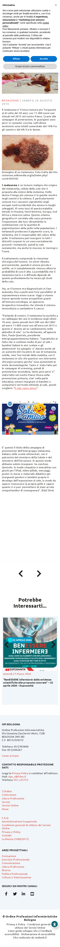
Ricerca (6, 870)
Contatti (7, 835)
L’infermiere (9, 794)
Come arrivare (10, 755)
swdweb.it (41, 937)
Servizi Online (10, 805)
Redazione (10, 100)
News (5, 808)
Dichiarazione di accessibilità (38, 934)
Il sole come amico (25, 388)
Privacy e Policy (11, 831)
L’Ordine (7, 791)
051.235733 (21, 779)
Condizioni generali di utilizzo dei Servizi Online (34, 926)
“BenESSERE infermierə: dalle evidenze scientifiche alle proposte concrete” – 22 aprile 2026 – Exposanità (28, 682)
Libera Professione (13, 798)
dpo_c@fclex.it (17, 776)
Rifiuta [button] (16, 58)
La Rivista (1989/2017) (15, 838)
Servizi (6, 801)
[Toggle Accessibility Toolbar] (54, 924)
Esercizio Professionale (16, 859)
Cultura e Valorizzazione (16, 877)
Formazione (9, 855)
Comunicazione (11, 862)
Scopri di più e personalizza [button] (30, 66)
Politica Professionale (15, 873)
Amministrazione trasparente (19, 821)
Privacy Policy (20, 773)
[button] (55, 5)
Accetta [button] (44, 58)
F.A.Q (5, 817)
